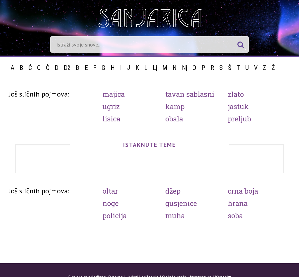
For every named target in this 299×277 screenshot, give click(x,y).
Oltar (110, 191)
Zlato (236, 94)
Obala (174, 118)
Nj (184, 67)
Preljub (239, 118)
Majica (113, 94)
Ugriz (111, 106)
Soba (235, 215)
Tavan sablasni (189, 94)
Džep (172, 191)
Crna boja (243, 191)
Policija (114, 215)
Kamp (175, 106)
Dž (67, 67)
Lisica (111, 118)
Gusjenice (181, 203)
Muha (175, 215)
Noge (110, 203)
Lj (155, 67)
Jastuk (238, 106)
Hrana (238, 203)
